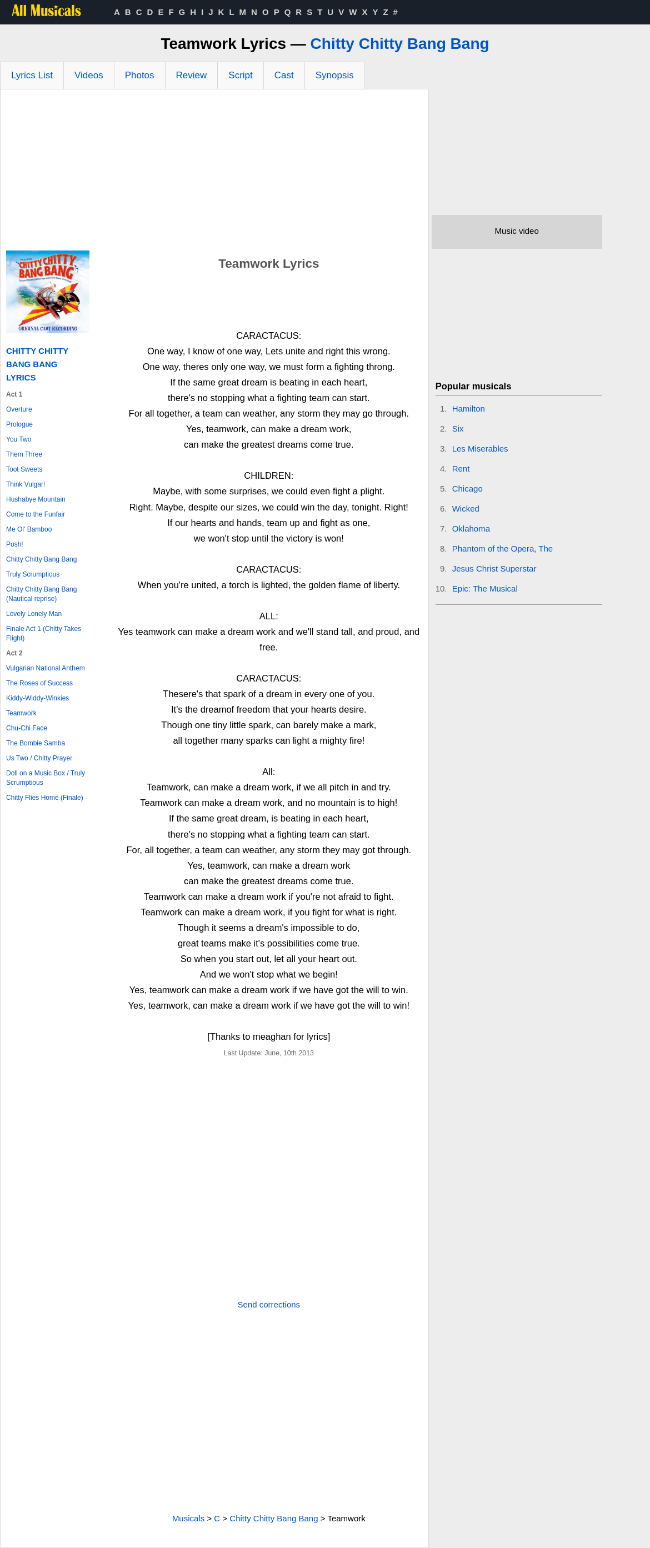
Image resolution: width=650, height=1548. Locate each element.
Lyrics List (32, 75)
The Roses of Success (39, 683)
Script (240, 75)
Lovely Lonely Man (34, 614)
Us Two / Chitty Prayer (39, 758)
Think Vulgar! (25, 484)
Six (458, 428)
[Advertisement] (214, 173)
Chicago (467, 488)
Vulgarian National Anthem (45, 668)
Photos (139, 75)
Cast (284, 75)
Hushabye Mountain (36, 499)
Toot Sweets (24, 469)
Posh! (14, 544)
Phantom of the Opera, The (502, 548)
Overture (19, 409)
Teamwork (21, 713)
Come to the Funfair (35, 514)
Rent (461, 468)
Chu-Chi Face (26, 728)
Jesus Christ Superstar (494, 568)
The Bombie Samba (35, 743)
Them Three (24, 454)
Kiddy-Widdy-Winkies (37, 698)
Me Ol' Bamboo (29, 529)
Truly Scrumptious (32, 574)
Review (191, 75)
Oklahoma (471, 528)
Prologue (19, 424)
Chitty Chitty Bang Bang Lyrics (37, 364)
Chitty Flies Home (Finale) (44, 797)
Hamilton (468, 408)
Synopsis (335, 75)
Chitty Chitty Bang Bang (400, 43)
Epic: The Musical (485, 588)
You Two (18, 439)
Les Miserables (480, 448)
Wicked (465, 508)
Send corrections (269, 1304)
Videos (88, 75)
